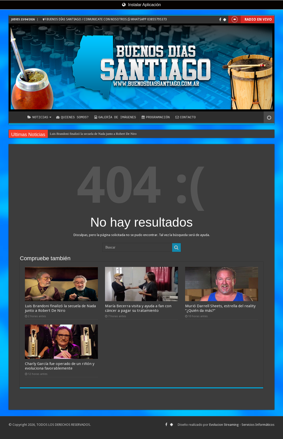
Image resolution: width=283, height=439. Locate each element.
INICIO (17, 116)
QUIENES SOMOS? (72, 117)
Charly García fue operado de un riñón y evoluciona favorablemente (59, 366)
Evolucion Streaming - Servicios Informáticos (241, 425)
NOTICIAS (37, 117)
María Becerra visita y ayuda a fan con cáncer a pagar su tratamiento (138, 308)
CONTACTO (185, 117)
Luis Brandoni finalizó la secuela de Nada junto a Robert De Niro (93, 134)
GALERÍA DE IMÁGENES (115, 117)
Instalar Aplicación (141, 5)
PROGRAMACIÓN (156, 117)
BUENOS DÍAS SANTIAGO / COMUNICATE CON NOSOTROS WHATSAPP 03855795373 (105, 19)
